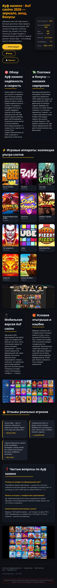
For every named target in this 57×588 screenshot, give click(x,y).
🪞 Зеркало (10, 60)
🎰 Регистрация (12, 47)
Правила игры (28, 568)
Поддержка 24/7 (12, 570)
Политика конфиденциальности (12, 568)
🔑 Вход (9, 53)
